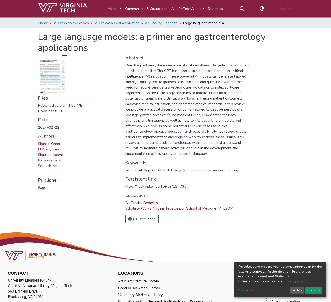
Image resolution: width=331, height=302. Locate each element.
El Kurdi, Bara (48, 149)
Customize (245, 290)
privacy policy (293, 281)
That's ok (313, 290)
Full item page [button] (142, 218)
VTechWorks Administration (116, 23)
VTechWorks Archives (71, 23)
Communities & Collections (146, 8)
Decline (296, 290)
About (113, 8)
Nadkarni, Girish (50, 160)
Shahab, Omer (49, 143)
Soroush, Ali (47, 165)
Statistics (215, 8)
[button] (262, 9)
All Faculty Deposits (161, 23)
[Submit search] (242, 9)
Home (43, 23)
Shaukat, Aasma (51, 154)
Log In (285, 8)
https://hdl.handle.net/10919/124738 (156, 186)
